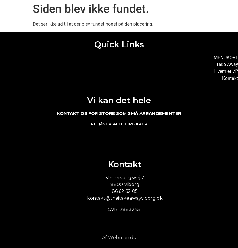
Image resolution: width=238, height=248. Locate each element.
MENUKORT (226, 57)
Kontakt (230, 78)
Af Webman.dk (119, 237)
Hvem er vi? (226, 71)
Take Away (227, 64)
